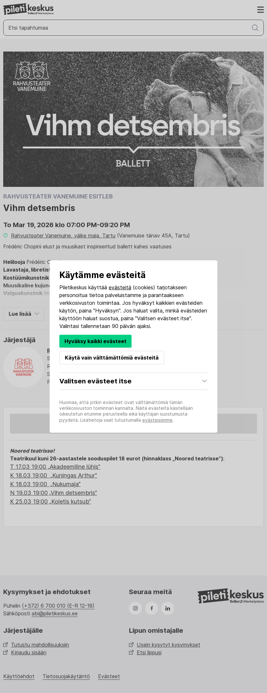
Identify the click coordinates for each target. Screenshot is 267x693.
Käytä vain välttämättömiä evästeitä (112, 357)
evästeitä (120, 287)
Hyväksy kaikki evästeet (95, 341)
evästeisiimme (157, 420)
